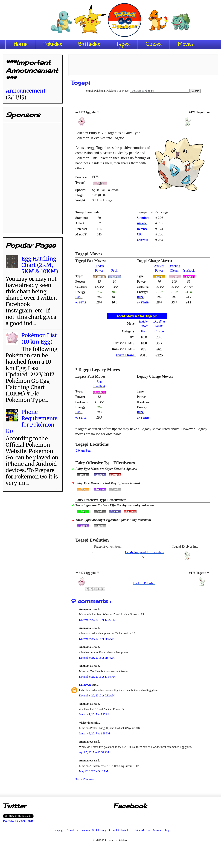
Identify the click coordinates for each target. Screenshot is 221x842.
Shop (167, 830)
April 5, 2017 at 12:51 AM (94, 752)
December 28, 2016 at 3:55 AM (97, 638)
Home (20, 44)
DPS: (78, 297)
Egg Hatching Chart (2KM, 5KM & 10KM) (39, 265)
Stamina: (143, 218)
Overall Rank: (126, 355)
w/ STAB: (81, 302)
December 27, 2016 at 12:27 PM (97, 619)
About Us (72, 830)
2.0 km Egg (83, 450)
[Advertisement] (32, 177)
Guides (154, 44)
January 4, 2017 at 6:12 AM (94, 714)
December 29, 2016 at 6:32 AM (97, 695)
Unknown (85, 684)
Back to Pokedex (144, 583)
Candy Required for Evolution (144, 552)
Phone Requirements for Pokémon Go (32, 421)
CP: (139, 234)
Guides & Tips (141, 830)
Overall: (142, 240)
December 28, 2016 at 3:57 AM (97, 657)
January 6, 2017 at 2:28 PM (94, 733)
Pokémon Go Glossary (93, 830)
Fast (143, 331)
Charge (159, 331)
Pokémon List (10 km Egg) (39, 338)
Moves (185, 44)
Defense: (143, 229)
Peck (114, 270)
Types (123, 44)
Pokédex (52, 44)
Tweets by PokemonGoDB (18, 820)
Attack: (142, 223)
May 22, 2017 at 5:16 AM (93, 771)
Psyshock (188, 270)
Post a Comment (84, 779)
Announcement (26, 90)
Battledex (89, 44)
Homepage (57, 830)
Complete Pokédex (119, 830)
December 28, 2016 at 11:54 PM (97, 676)
